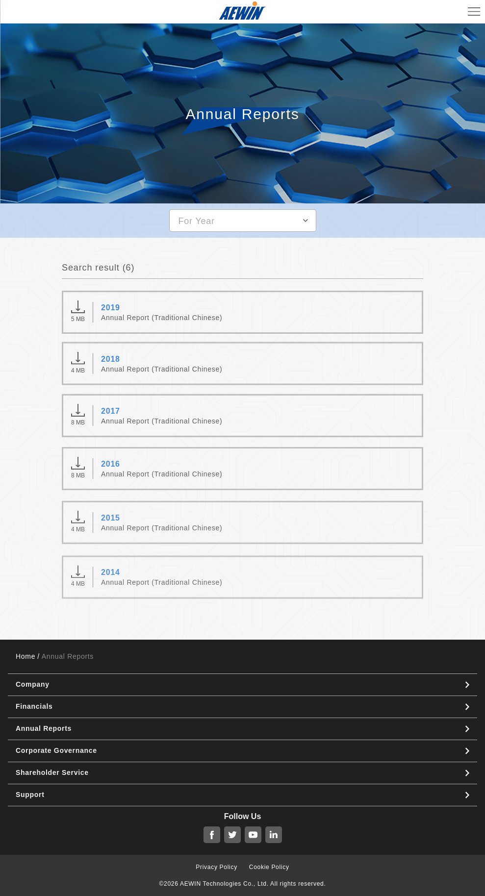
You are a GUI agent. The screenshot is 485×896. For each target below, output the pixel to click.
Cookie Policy (269, 867)
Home (25, 656)
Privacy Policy (216, 867)
